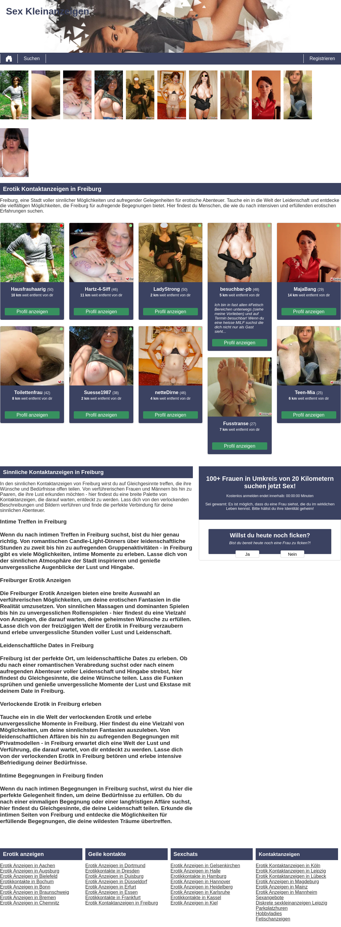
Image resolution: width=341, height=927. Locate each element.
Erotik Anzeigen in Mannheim (286, 892)
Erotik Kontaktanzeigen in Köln (288, 865)
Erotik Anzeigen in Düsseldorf (116, 881)
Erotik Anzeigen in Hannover (200, 881)
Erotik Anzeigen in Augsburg (29, 870)
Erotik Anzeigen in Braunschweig (34, 892)
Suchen (32, 58)
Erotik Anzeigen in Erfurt (110, 886)
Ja (247, 554)
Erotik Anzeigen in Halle (196, 870)
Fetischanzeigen (273, 918)
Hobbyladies (269, 913)
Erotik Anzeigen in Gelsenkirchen (205, 865)
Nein (292, 554)
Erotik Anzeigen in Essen (111, 892)
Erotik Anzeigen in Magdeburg (287, 881)
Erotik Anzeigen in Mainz (282, 886)
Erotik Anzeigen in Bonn (25, 886)
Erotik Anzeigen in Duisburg (114, 876)
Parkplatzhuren (272, 908)
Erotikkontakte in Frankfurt (113, 897)
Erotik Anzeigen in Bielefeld (28, 876)
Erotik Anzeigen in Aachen (27, 865)
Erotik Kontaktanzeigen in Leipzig (291, 870)
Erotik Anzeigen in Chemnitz (29, 902)
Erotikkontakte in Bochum (27, 881)
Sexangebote (270, 897)
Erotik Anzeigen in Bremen (28, 897)
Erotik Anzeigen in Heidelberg (202, 886)
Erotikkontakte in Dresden (112, 870)
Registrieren (322, 58)
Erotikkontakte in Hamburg (199, 876)
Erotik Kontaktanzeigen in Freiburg (121, 902)
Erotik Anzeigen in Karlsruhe (200, 892)
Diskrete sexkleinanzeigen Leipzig (291, 902)
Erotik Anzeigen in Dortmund (115, 865)
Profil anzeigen (32, 311)
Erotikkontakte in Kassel (196, 897)
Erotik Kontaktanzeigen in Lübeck (291, 876)
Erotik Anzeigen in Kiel (194, 902)
